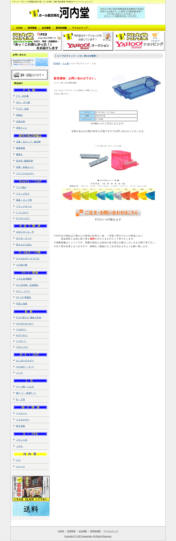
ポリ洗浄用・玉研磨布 (27, 285)
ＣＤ (18, 460)
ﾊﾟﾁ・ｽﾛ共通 (22, 96)
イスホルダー (23, 419)
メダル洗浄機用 (24, 279)
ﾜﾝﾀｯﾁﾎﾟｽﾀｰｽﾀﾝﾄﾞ (25, 324)
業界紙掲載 (95, 531)
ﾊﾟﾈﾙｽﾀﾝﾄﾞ (21, 329)
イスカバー (21, 413)
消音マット (21, 128)
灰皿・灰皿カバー (25, 167)
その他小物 (21, 265)
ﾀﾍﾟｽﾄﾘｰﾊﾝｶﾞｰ (23, 218)
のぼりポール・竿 (25, 232)
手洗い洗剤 (21, 304)
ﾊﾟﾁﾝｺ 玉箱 (22, 109)
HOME (56, 63)
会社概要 (83, 531)
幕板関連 (20, 148)
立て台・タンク (24, 238)
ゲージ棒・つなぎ (25, 387)
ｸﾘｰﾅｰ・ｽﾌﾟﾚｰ (23, 291)
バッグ (19, 373)
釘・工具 (20, 399)
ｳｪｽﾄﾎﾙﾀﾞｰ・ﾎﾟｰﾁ (25, 367)
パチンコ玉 (21, 440)
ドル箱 (65, 63)
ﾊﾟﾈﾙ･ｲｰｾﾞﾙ (22, 347)
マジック (20, 466)
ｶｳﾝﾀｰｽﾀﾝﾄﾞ (22, 335)
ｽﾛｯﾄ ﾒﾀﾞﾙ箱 (23, 102)
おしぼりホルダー (25, 360)
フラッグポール (24, 206)
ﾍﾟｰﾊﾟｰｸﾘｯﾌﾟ (22, 212)
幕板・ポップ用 (24, 200)
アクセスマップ (111, 531)
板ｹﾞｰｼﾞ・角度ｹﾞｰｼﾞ (26, 393)
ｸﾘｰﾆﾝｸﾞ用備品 (23, 297)
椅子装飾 (20, 426)
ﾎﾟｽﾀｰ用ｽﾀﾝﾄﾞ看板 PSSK (28, 317)
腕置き (19, 154)
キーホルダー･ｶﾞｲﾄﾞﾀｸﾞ (28, 258)
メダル (19, 446)
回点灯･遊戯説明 (24, 161)
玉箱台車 (20, 121)
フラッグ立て (23, 194)
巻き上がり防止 (24, 244)
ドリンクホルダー (25, 173)
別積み (19, 115)
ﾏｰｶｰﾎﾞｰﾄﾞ (21, 341)
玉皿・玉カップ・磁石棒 (28, 142)
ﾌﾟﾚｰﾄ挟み (21, 187)
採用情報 (71, 531)
